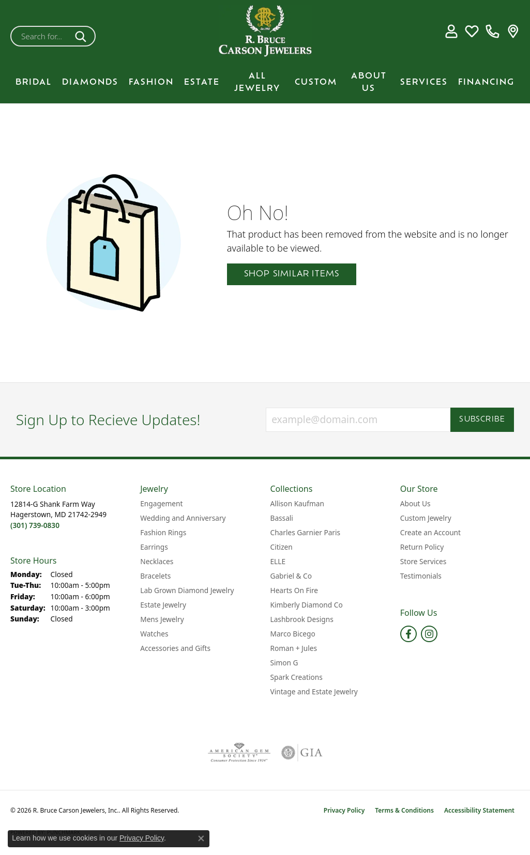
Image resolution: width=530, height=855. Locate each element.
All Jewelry (257, 82)
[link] (492, 31)
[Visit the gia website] (302, 753)
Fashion (151, 83)
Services (424, 83)
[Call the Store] (34, 525)
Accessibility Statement (479, 810)
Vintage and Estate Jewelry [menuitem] (314, 691)
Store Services (423, 561)
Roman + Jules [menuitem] (293, 648)
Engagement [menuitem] (161, 503)
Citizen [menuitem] (281, 547)
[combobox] (41, 36)
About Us (369, 82)
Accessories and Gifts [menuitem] (175, 648)
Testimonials (421, 576)
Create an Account (430, 532)
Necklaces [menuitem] (156, 561)
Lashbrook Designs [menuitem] (302, 619)
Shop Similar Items (292, 274)
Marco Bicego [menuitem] (292, 634)
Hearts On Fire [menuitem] (294, 590)
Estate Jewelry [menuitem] (163, 605)
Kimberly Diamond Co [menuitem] (306, 605)
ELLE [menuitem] (278, 561)
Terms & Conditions (404, 810)
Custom (316, 83)
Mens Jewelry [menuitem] (162, 619)
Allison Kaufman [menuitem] (297, 503)
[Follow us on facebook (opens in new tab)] (408, 634)
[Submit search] (82, 36)
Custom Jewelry (425, 518)
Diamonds (90, 83)
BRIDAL (34, 83)
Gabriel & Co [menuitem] (291, 576)
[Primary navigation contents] (265, 82)
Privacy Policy (344, 810)
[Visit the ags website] (239, 753)
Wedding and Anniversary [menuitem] (182, 518)
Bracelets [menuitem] (155, 576)
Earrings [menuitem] (154, 547)
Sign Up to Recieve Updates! (108, 420)
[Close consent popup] (201, 838)
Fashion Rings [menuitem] (163, 532)
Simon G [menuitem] (284, 662)
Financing (486, 83)
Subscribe (482, 420)
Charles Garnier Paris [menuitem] (305, 532)
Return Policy (422, 547)
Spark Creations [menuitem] (296, 677)
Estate (202, 83)
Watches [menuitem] (154, 634)
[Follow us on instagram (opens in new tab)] (429, 634)
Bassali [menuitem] (281, 518)
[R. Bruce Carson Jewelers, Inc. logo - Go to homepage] (265, 31)
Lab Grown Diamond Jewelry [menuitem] (187, 590)
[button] (451, 31)
